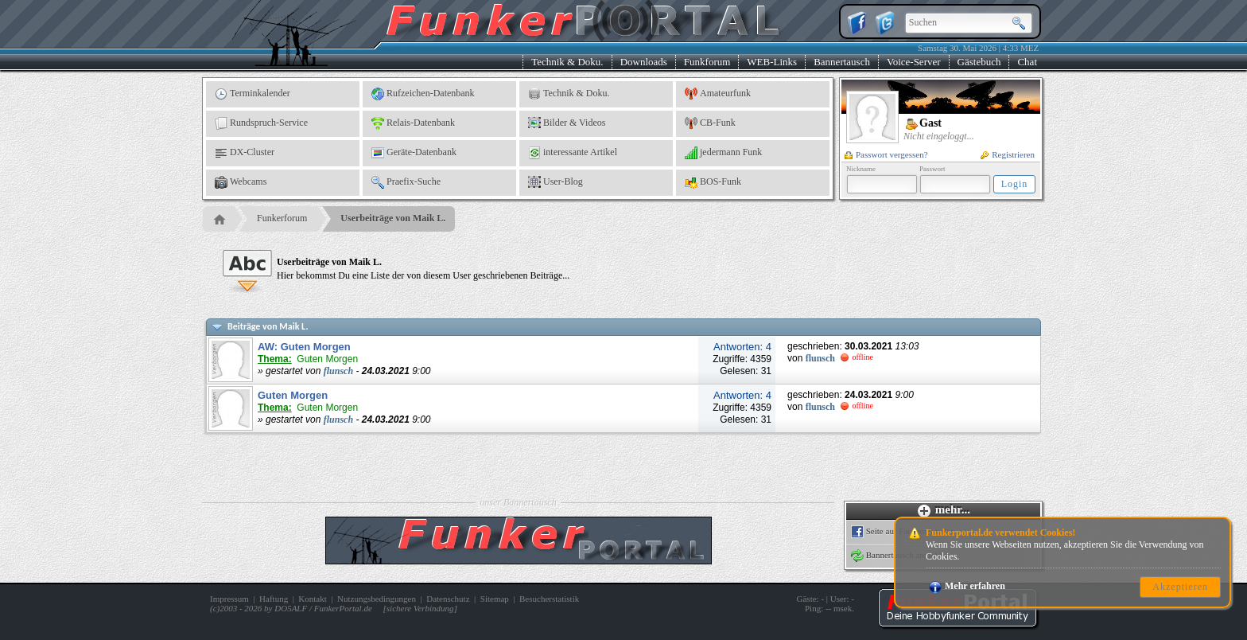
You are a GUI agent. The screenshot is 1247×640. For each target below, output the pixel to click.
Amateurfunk (718, 94)
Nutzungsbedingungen (376, 598)
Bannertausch (842, 62)
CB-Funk (710, 123)
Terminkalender (252, 94)
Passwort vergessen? (886, 154)
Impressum (229, 598)
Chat (1027, 62)
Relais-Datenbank (413, 123)
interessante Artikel (572, 152)
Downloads (643, 62)
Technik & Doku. (567, 62)
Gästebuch (979, 62)
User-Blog (555, 182)
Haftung (273, 598)
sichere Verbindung (420, 608)
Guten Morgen (293, 395)
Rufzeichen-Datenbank (423, 94)
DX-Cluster (244, 152)
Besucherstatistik (549, 598)
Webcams (240, 182)
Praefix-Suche (406, 182)
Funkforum (707, 62)
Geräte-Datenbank (413, 152)
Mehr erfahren (967, 585)
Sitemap (494, 598)
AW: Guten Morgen (304, 347)
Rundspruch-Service (261, 123)
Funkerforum (282, 218)
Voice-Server (914, 62)
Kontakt (312, 598)
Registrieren (1008, 154)
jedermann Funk (723, 152)
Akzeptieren (1180, 586)
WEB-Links (772, 62)
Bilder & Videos (566, 123)
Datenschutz (447, 598)
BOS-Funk (713, 182)
